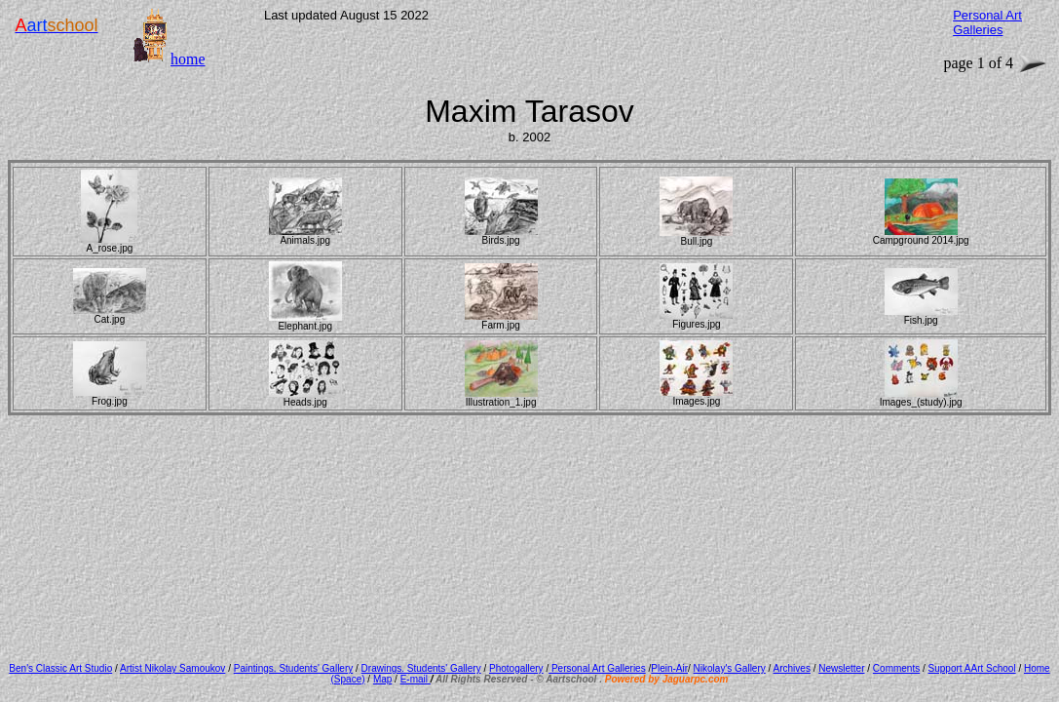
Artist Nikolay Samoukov (172, 668)
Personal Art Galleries (597, 668)
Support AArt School (972, 668)
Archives (792, 668)
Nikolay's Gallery (730, 668)
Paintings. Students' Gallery (294, 668)
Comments (896, 668)
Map (382, 679)
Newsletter (841, 668)
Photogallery (516, 668)
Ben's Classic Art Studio (60, 668)
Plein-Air (669, 668)
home (188, 59)
